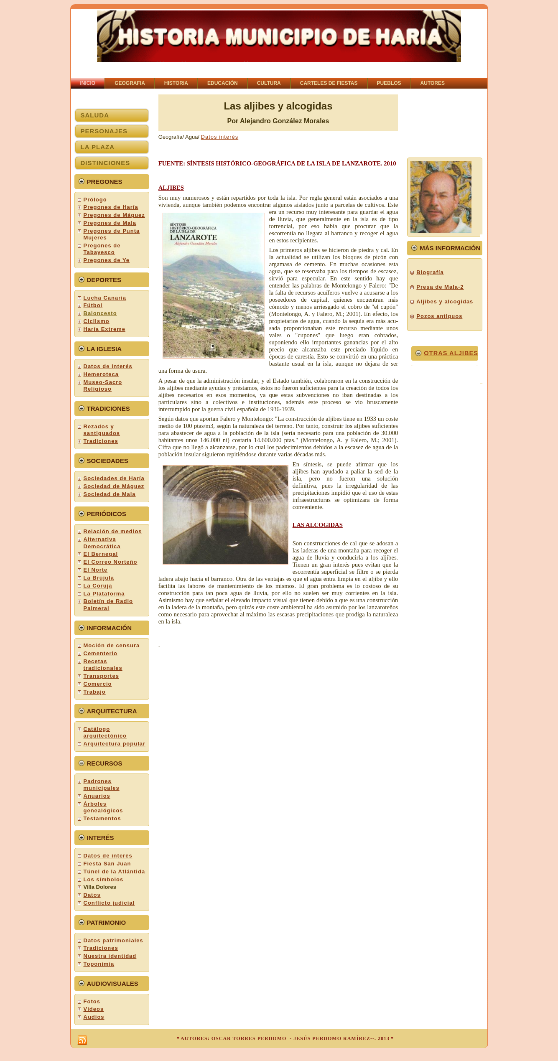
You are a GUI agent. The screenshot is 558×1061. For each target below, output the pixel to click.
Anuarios (97, 796)
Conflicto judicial (109, 903)
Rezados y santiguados (102, 429)
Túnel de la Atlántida (114, 871)
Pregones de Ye (107, 260)
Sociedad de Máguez (114, 486)
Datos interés (220, 137)
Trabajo (95, 692)
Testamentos (102, 818)
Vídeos (94, 1009)
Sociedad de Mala (110, 494)
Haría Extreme (104, 329)
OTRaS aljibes (451, 353)
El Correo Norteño (111, 562)
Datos (92, 895)
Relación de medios (113, 531)
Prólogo (95, 199)
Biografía (429, 272)
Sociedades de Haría (114, 478)
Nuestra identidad (110, 956)
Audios (94, 1017)
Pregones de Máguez (114, 215)
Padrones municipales (102, 784)
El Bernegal (101, 554)
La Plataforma (104, 593)
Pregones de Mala (110, 223)
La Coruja (98, 586)
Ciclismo (97, 321)
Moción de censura (112, 645)
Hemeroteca (101, 374)
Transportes (101, 676)
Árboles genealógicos (103, 807)
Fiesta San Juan (107, 863)
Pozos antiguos (439, 316)
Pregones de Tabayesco (102, 248)
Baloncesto (100, 313)
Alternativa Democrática (102, 542)
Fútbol (93, 305)
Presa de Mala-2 (440, 287)
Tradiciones (101, 441)
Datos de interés (108, 366)
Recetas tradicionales (103, 664)
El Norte (96, 570)
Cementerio (101, 653)
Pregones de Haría (111, 207)
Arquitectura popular (115, 743)
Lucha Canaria (105, 298)
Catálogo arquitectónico (105, 732)
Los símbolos (104, 879)
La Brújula (99, 578)
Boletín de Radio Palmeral (108, 604)
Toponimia (99, 964)
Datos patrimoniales (113, 940)
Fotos (92, 1001)
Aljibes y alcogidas (444, 301)
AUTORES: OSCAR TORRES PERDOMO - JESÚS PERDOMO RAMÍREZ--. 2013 (285, 1038)
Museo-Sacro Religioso (103, 385)
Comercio (98, 684)
